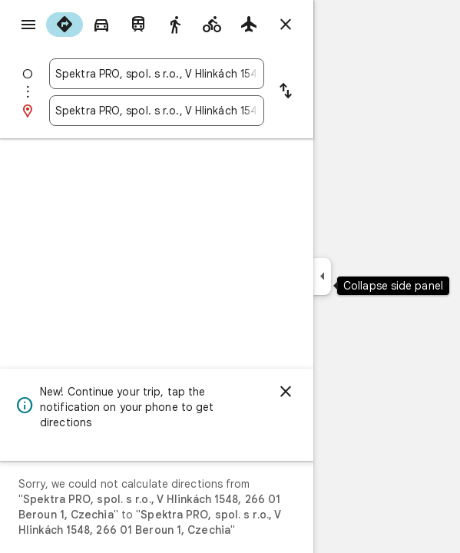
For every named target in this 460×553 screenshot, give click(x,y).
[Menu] (28, 24)
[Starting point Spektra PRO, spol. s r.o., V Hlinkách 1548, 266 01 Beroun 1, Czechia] (156, 74)
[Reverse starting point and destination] (285, 92)
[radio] (64, 24)
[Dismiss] (285, 391)
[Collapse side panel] (322, 276)
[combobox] (156, 73)
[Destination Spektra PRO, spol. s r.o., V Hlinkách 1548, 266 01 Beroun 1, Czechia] (156, 110)
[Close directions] (286, 24)
